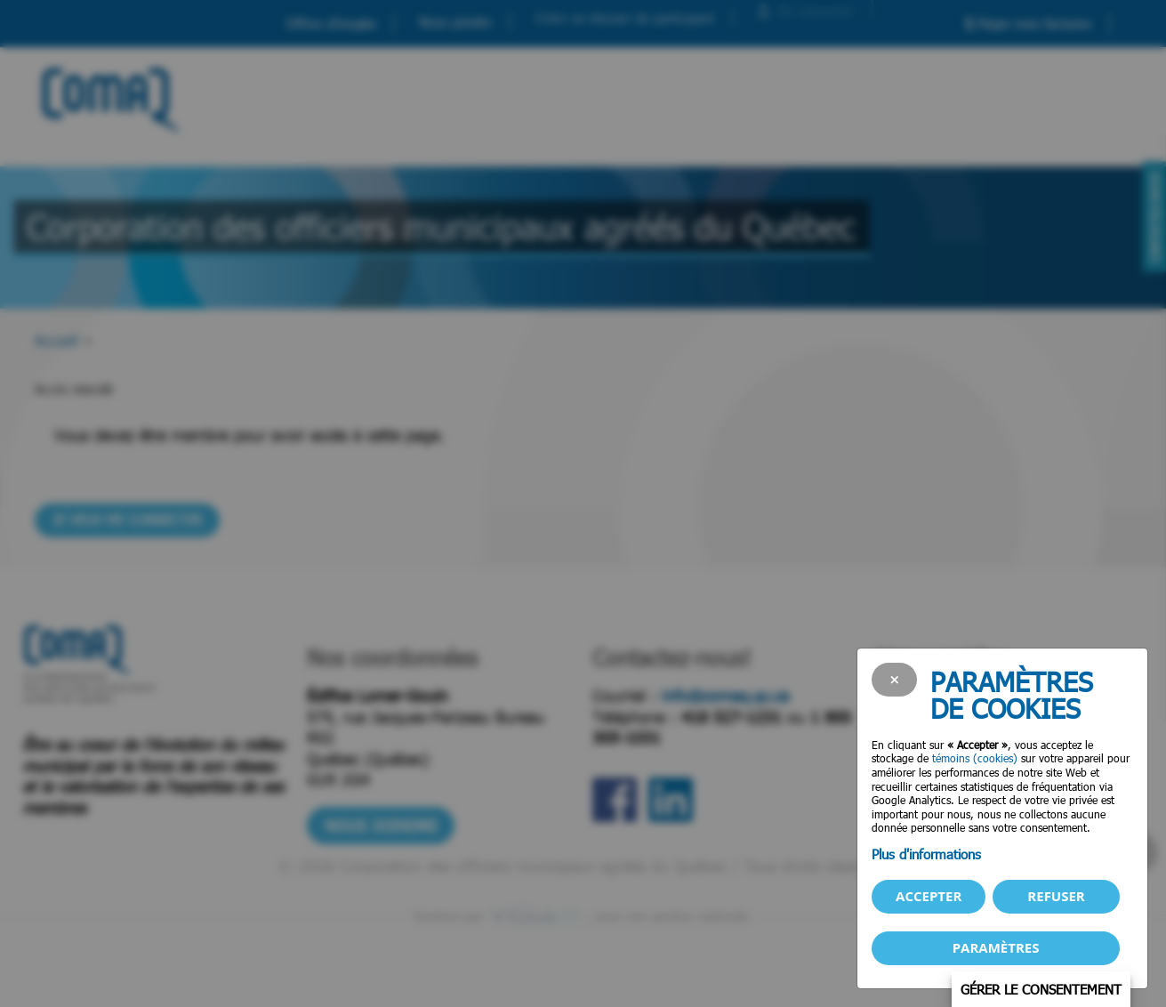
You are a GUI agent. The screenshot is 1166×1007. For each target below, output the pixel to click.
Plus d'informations (926, 854)
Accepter (928, 896)
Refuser (1055, 896)
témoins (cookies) (974, 758)
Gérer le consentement (1041, 989)
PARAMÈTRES (996, 947)
